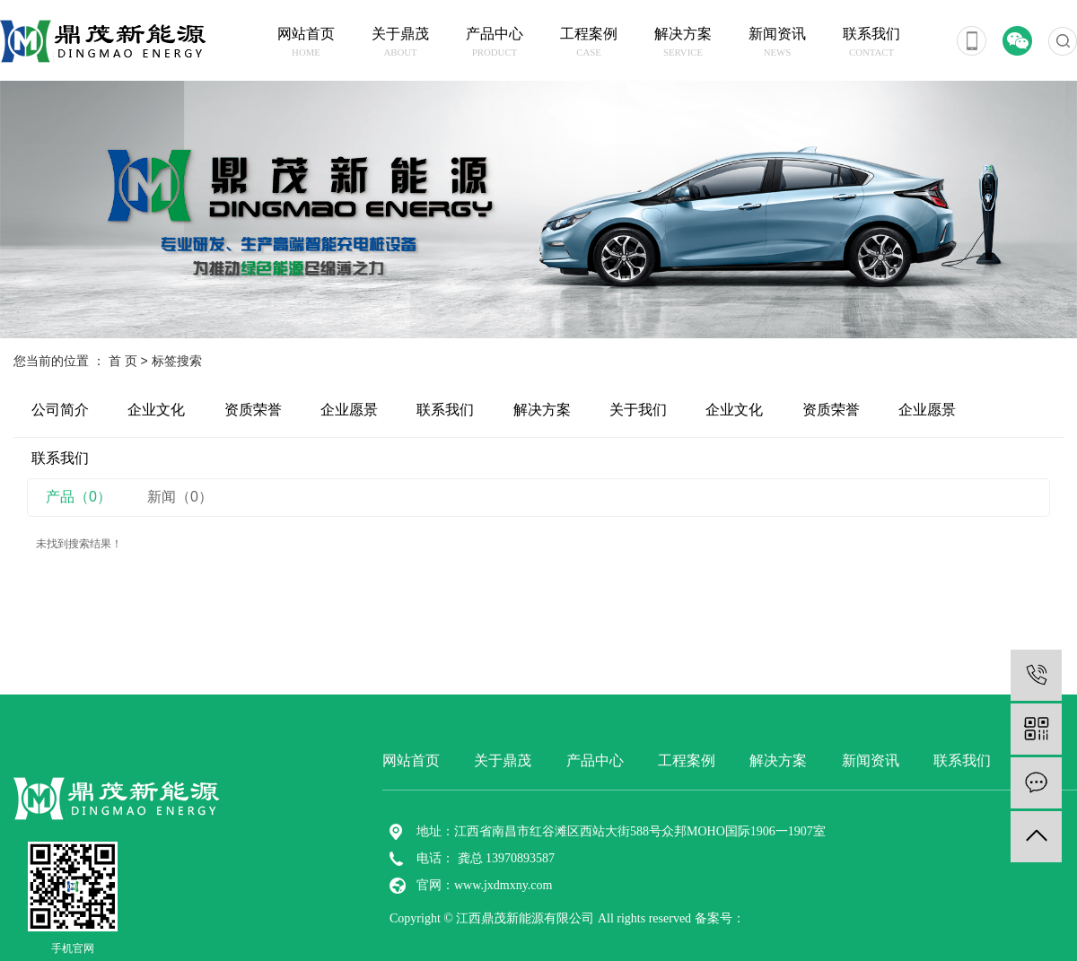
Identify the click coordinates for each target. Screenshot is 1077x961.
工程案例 (589, 43)
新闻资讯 (777, 43)
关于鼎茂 (400, 43)
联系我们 (872, 43)
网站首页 (306, 43)
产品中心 (495, 43)
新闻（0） (180, 496)
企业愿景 (349, 409)
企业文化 (156, 409)
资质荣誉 (253, 409)
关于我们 (638, 409)
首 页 (123, 361)
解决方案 (683, 43)
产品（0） (78, 496)
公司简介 (60, 409)
